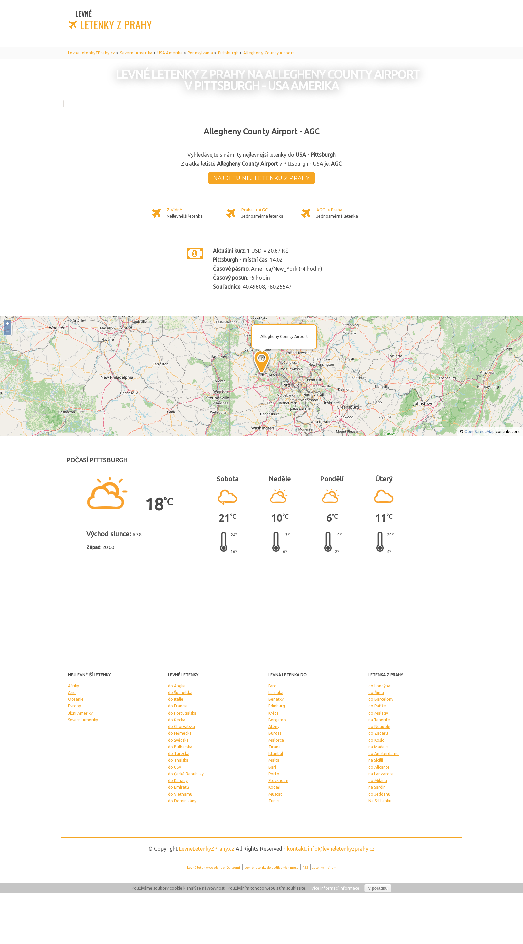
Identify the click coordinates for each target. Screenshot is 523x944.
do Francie (178, 706)
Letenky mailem (324, 867)
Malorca (276, 740)
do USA (174, 767)
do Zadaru (378, 733)
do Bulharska (180, 747)
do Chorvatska (181, 726)
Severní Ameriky (83, 720)
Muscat (275, 794)
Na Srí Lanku (379, 801)
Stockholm (278, 780)
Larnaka (275, 692)
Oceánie (76, 699)
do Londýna (379, 686)
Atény (273, 726)
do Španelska (180, 692)
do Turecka (178, 753)
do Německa (180, 733)
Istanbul (275, 753)
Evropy (74, 706)
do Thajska (178, 760)
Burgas (274, 733)
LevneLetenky (206, 849)
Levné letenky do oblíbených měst (271, 867)
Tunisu (274, 801)
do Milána (377, 780)
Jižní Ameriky (80, 713)
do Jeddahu (379, 794)
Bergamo (277, 720)
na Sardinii (378, 787)
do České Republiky (186, 774)
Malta (273, 760)
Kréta (273, 713)
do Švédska (178, 740)
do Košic (376, 740)
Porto (273, 774)
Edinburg (276, 706)
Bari (272, 767)
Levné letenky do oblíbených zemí (213, 867)
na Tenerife (379, 720)
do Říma (376, 692)
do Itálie (175, 699)
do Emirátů (178, 787)
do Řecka (176, 720)
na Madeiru (379, 747)
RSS (305, 867)
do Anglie (177, 686)
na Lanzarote (381, 774)
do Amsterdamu (383, 753)
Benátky (276, 699)
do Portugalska (182, 713)
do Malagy (378, 713)
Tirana (274, 747)
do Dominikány (182, 801)
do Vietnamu (180, 794)
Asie (72, 692)
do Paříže (377, 706)
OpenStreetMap (479, 431)
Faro (272, 686)
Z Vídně (174, 209)
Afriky (73, 686)
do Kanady (178, 780)
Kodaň (274, 787)
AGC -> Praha (329, 209)
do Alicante (379, 767)
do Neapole (379, 726)
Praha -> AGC (254, 209)
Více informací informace (335, 888)
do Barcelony (380, 699)
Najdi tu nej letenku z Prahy (261, 178)
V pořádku (378, 888)
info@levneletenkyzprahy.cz (341, 849)
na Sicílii (375, 760)
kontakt (296, 849)
